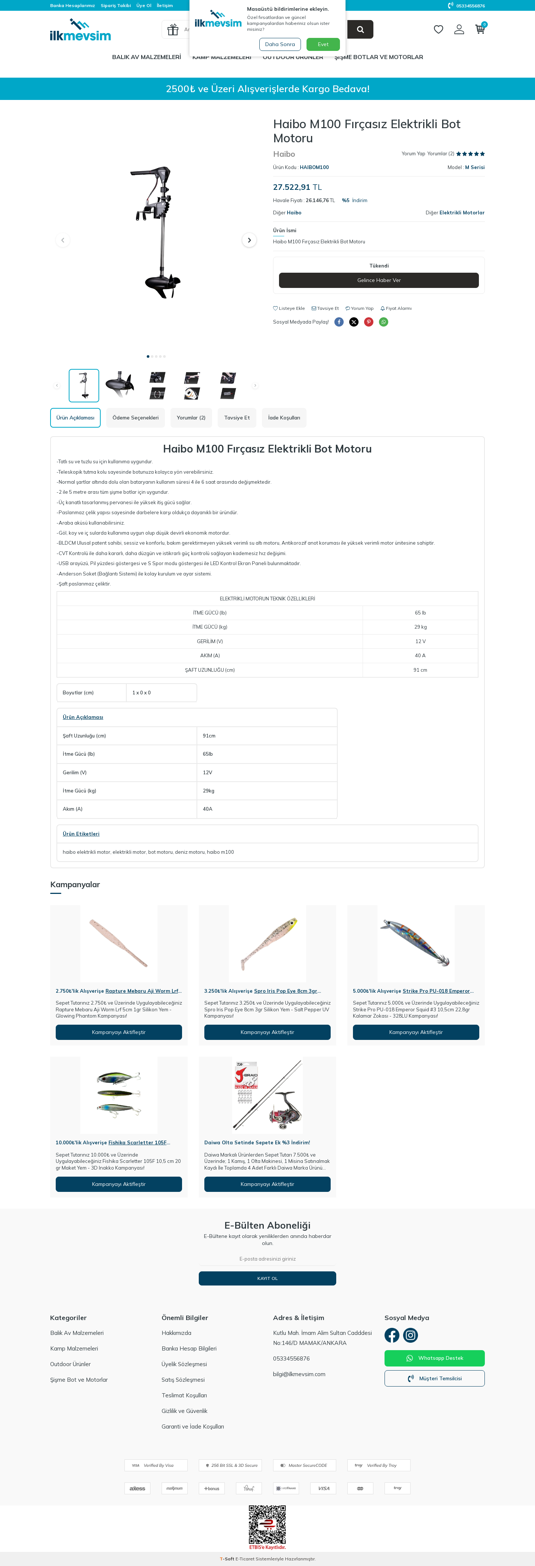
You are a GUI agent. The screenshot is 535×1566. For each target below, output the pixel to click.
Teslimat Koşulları (184, 1395)
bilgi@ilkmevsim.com (299, 1374)
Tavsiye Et (325, 308)
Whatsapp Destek (434, 1358)
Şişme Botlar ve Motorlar (378, 57)
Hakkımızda (176, 1332)
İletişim (165, 5)
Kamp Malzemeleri (222, 57)
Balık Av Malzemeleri (146, 57)
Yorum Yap (413, 153)
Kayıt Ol (267, 1278)
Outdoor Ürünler (293, 57)
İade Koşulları (284, 417)
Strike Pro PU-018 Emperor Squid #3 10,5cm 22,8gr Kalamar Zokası (411, 994)
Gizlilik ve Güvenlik (184, 1410)
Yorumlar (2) (191, 417)
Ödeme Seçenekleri (136, 417)
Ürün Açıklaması (75, 417)
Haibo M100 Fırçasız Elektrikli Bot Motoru (319, 241)
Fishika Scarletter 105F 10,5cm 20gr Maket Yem (111, 1145)
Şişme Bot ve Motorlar (79, 1379)
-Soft (228, 1559)
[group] (156, 233)
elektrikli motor (129, 852)
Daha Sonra (280, 44)
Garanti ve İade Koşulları (193, 1426)
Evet (323, 44)
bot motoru (160, 852)
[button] (148, 356)
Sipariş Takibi (116, 5)
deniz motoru (190, 852)
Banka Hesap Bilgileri (189, 1348)
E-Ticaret (245, 1559)
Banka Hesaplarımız (72, 5)
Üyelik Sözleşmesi (184, 1364)
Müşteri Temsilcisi (435, 1378)
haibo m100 (220, 852)
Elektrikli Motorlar (462, 212)
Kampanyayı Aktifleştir (119, 1032)
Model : (466, 167)
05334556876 (466, 6)
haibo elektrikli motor (86, 852)
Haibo (284, 154)
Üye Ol (143, 5)
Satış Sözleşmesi (183, 1379)
